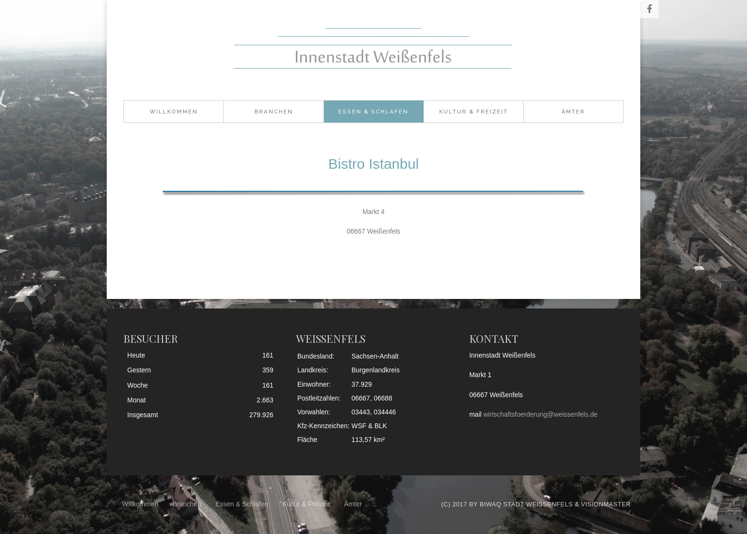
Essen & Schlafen (373, 111)
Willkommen (174, 111)
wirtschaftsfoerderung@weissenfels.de (541, 414)
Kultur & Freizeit (473, 111)
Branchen (273, 111)
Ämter (573, 111)
